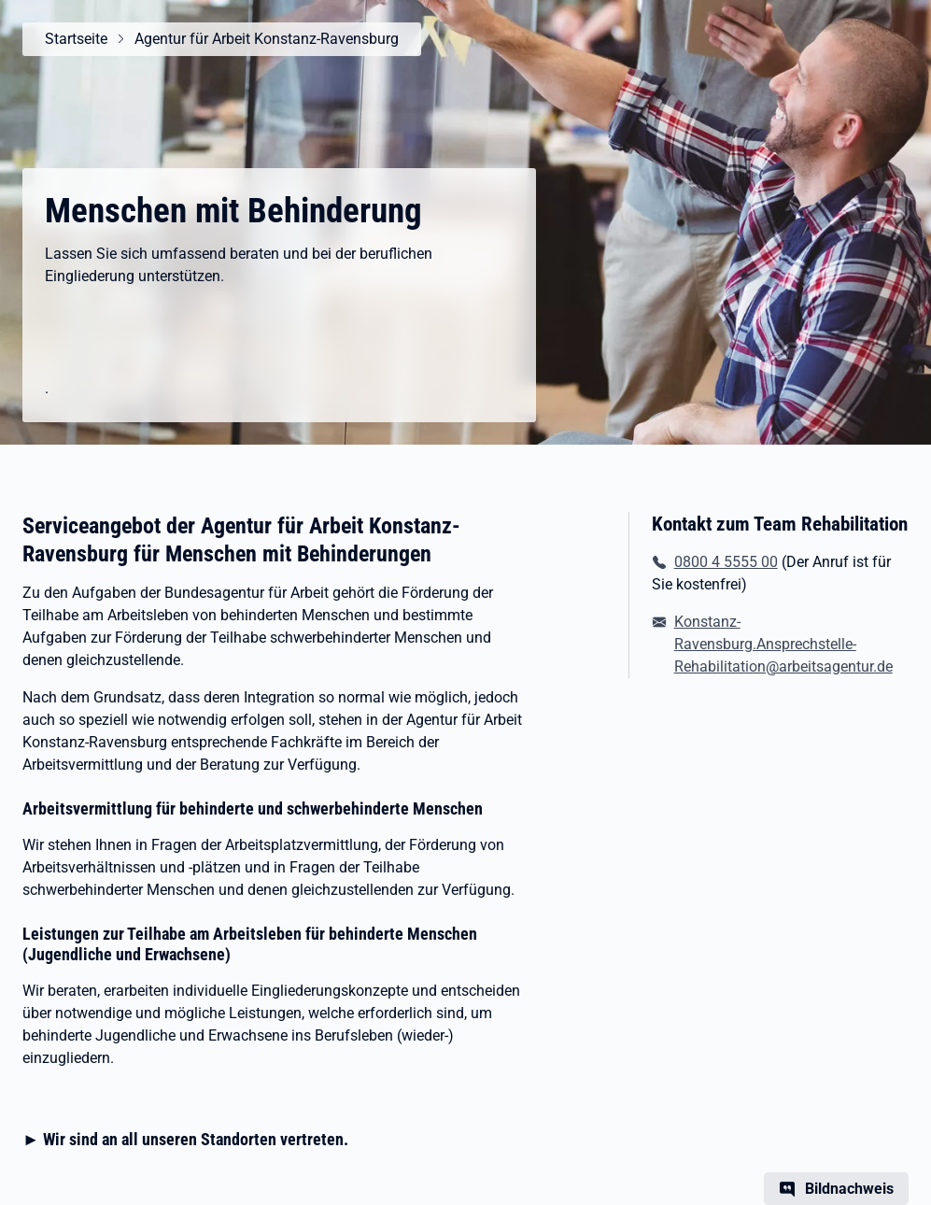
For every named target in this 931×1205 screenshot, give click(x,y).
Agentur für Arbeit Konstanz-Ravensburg (266, 39)
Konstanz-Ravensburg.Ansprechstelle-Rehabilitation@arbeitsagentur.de (783, 644)
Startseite (76, 39)
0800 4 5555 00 (726, 562)
